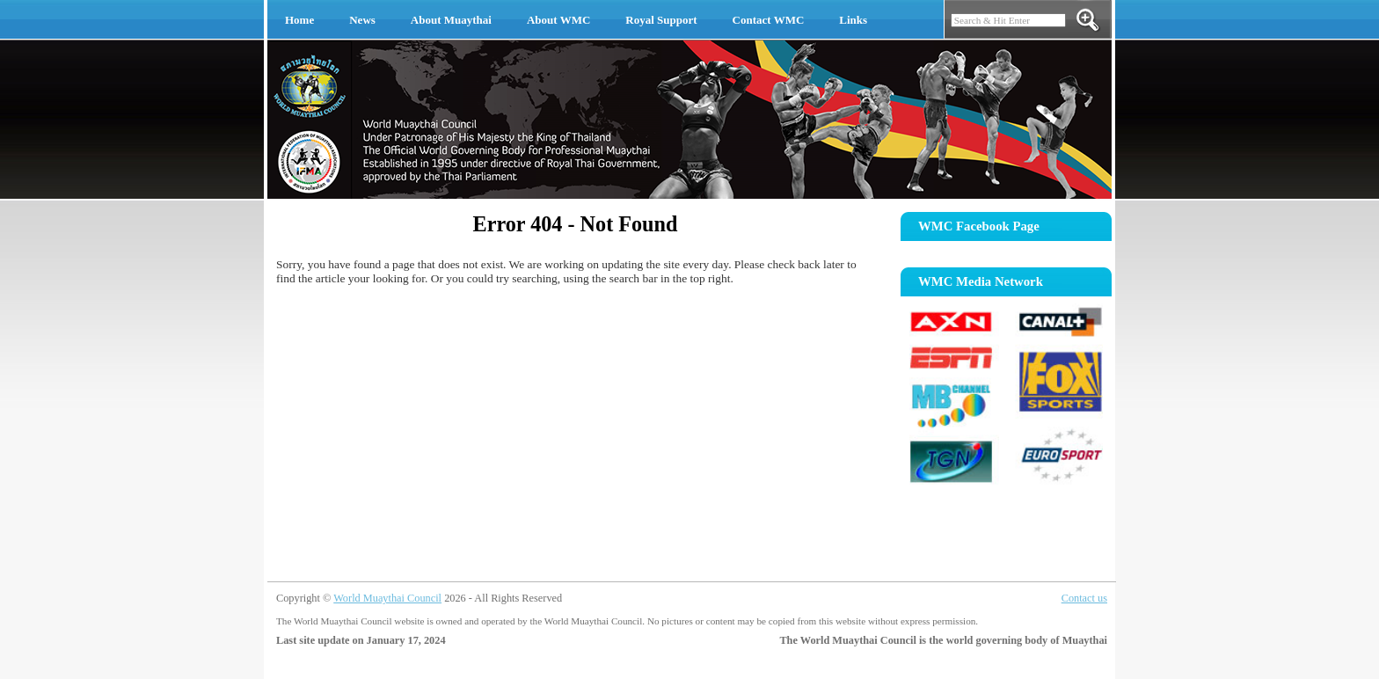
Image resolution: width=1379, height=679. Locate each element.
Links (853, 19)
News (362, 19)
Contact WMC (769, 19)
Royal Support (661, 19)
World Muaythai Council (387, 598)
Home (299, 19)
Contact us (1084, 598)
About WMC (558, 19)
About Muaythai (451, 19)
